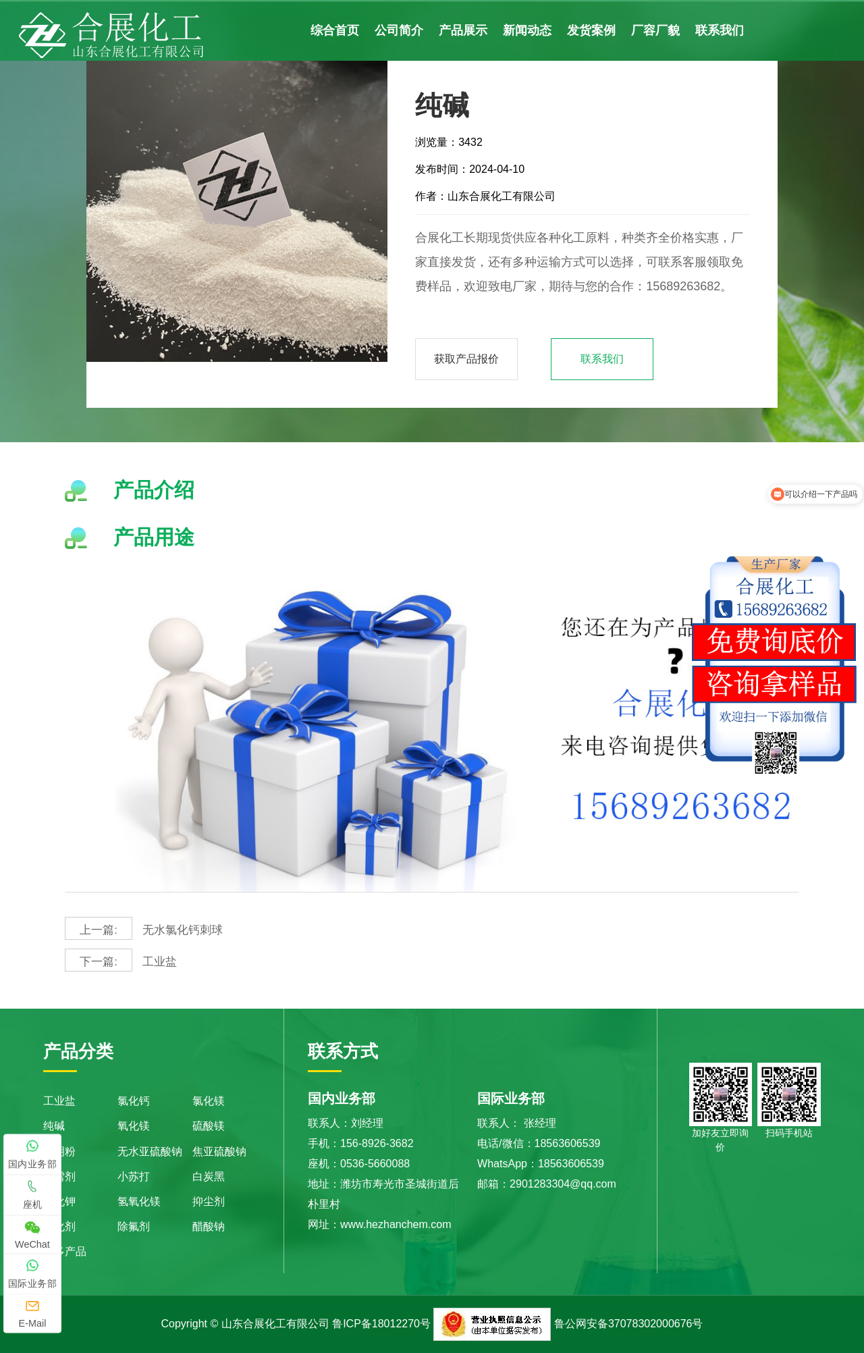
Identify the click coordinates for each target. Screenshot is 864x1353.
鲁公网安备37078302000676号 (628, 1323)
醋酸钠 (208, 1226)
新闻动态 (527, 30)
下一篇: (98, 962)
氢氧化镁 (139, 1201)
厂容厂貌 (655, 30)
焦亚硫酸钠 (219, 1151)
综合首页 (334, 30)
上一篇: (98, 930)
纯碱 (54, 1126)
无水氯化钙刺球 (146, 928)
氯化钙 (133, 1101)
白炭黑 (208, 1176)
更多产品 (64, 1251)
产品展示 (463, 30)
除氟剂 (133, 1226)
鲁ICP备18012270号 (381, 1323)
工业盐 (122, 960)
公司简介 (399, 30)
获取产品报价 (466, 359)
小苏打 (133, 1176)
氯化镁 (208, 1101)
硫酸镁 (208, 1126)
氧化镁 (133, 1126)
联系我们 (719, 30)
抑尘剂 (208, 1201)
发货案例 (591, 30)
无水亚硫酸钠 (149, 1151)
